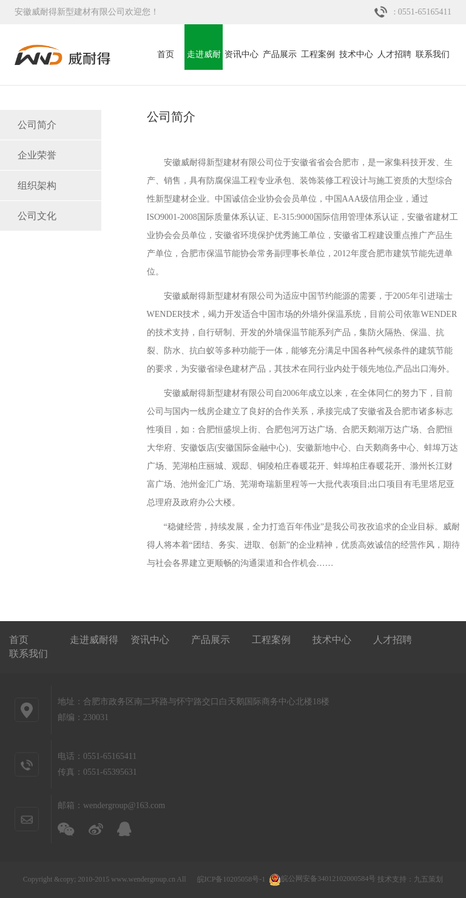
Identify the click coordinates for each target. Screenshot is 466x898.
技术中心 (356, 54)
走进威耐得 (204, 60)
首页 (165, 54)
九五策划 (428, 878)
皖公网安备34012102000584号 (322, 878)
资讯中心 (241, 54)
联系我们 (433, 54)
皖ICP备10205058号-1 (231, 878)
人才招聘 (394, 54)
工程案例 (318, 54)
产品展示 (280, 54)
